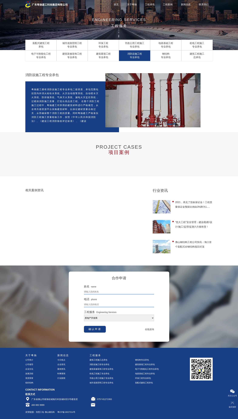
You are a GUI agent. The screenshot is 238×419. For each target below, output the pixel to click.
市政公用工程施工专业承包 (101, 378)
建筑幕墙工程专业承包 (145, 364)
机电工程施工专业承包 (99, 373)
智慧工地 (40, 412)
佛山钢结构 (50, 412)
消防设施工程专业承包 (99, 364)
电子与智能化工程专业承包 (147, 369)
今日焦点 (61, 360)
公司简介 (29, 360)
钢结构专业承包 (142, 360)
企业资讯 (61, 364)
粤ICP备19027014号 (66, 412)
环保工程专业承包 (143, 378)
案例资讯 (61, 369)
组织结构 (29, 383)
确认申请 (94, 329)
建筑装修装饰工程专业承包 (101, 369)
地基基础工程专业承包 (145, 373)
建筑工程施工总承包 (98, 360)
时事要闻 (61, 373)
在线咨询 (149, 329)
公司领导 (29, 364)
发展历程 (29, 373)
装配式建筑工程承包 (144, 383)
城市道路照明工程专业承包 (101, 383)
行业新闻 (61, 378)
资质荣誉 (29, 378)
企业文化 (29, 369)
